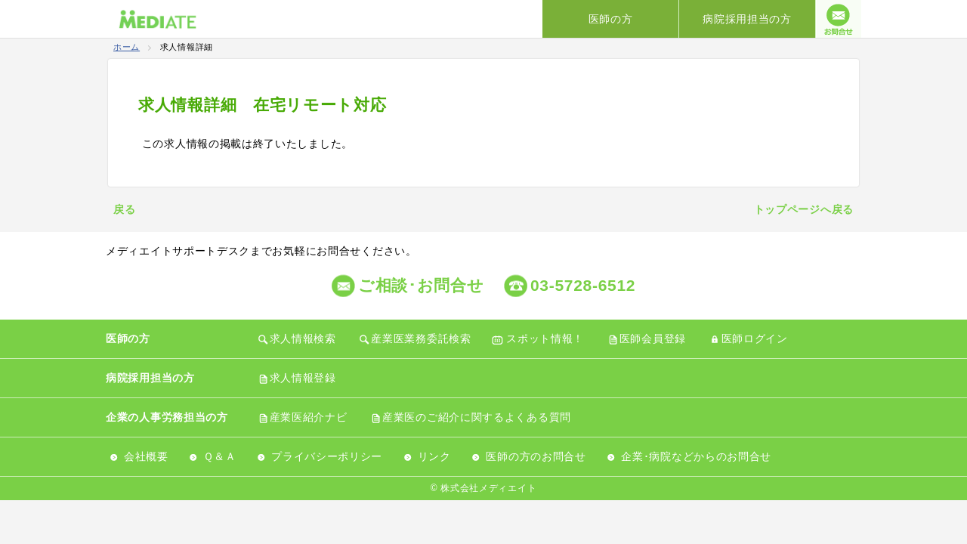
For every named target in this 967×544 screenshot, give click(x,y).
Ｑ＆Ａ (219, 456)
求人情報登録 (303, 378)
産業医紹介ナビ (309, 417)
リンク (434, 456)
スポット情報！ (545, 338)
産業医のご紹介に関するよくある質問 (476, 417)
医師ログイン (754, 338)
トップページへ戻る (804, 209)
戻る (124, 209)
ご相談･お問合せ (421, 285)
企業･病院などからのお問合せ (696, 456)
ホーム (126, 46)
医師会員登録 (652, 338)
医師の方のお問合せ (535, 456)
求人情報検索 (303, 338)
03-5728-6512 (582, 285)
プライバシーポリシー (326, 456)
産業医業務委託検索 (421, 338)
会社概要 (146, 456)
